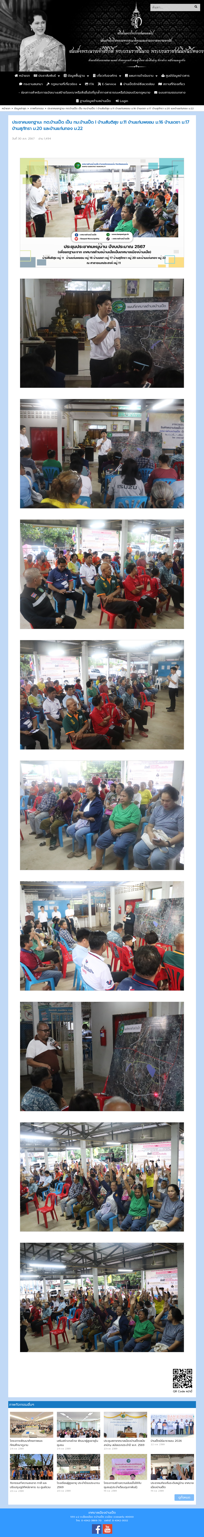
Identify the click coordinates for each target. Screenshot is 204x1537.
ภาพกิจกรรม (37, 108)
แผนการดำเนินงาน (139, 75)
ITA (89, 84)
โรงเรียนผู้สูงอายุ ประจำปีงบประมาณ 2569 (78, 1485)
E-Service (107, 84)
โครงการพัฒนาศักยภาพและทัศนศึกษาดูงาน (26, 1443)
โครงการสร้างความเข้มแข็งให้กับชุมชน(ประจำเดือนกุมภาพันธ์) (122, 1485)
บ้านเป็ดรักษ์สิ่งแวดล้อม (137, 84)
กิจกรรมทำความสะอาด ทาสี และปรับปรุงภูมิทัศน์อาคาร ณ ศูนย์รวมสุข (30, 1487)
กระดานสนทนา (31, 84)
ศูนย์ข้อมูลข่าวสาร (175, 75)
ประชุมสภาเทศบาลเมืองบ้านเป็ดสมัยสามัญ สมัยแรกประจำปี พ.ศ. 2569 (124, 1443)
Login (122, 101)
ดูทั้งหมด (184, 1497)
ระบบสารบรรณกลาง (169, 92)
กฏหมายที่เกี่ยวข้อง (62, 84)
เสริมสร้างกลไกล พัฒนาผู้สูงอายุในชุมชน (77, 1443)
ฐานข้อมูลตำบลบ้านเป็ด (93, 101)
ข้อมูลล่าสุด (20, 108)
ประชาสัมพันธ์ (45, 75)
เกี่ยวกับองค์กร (105, 75)
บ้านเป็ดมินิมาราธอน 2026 (166, 1441)
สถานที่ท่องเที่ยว (171, 84)
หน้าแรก (22, 75)
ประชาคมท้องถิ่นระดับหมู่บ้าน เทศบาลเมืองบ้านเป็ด (172, 1485)
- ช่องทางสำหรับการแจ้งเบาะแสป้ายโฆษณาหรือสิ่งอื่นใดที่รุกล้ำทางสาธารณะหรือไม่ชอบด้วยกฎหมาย (84, 92)
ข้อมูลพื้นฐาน (74, 75)
